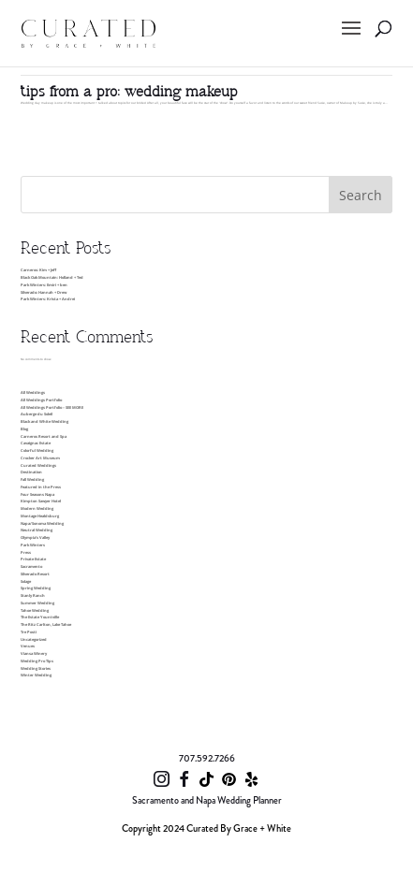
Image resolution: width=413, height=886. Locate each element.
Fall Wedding (32, 479)
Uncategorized (34, 639)
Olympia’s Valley (35, 537)
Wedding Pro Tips (37, 660)
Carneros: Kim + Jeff (38, 269)
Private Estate (33, 558)
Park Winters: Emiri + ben (44, 284)
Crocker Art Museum (40, 457)
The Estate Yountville (40, 616)
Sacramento (31, 566)
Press (26, 552)
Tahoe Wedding (35, 610)
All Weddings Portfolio (41, 399)
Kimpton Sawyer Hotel (41, 500)
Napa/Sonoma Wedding (42, 523)
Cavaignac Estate (36, 442)
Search (360, 195)
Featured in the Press (41, 486)
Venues (28, 645)
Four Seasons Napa (37, 494)
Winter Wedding (36, 674)
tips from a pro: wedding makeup (129, 92)
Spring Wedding (36, 587)
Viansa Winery (34, 653)
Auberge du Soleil (36, 413)
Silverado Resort (35, 573)
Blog (24, 428)
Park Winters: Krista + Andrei (48, 298)
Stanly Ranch (33, 595)
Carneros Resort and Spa (43, 436)
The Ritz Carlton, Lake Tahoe (46, 624)
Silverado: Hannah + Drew (43, 292)
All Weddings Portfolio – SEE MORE (52, 407)
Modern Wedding (37, 508)
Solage (26, 581)
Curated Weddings (38, 465)
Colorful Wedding (37, 450)
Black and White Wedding (44, 421)
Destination (31, 471)
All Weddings (33, 392)
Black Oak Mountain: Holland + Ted (52, 277)
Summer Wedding (37, 602)
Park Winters (33, 544)
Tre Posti (29, 631)
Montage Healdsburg (40, 515)
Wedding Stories (36, 668)
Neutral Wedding (36, 529)
